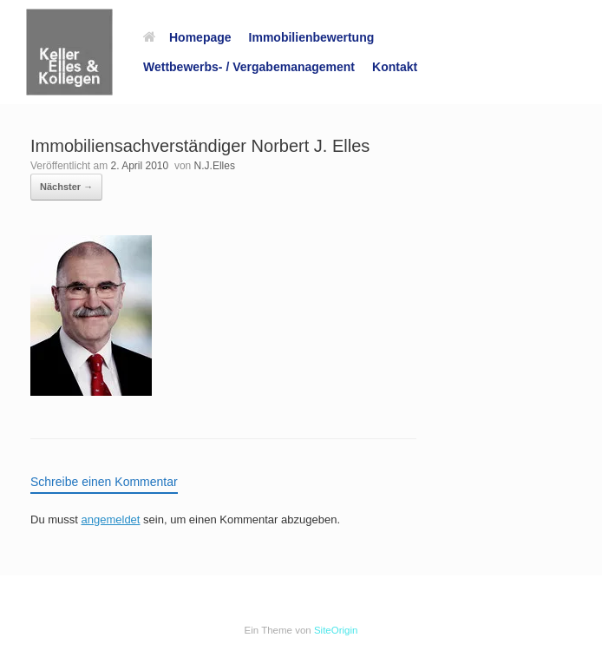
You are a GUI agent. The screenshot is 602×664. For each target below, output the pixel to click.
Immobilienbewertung (312, 37)
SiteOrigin (336, 630)
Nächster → (66, 186)
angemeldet (111, 519)
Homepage (187, 37)
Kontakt (394, 67)
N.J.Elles (214, 166)
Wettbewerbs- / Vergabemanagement (249, 67)
